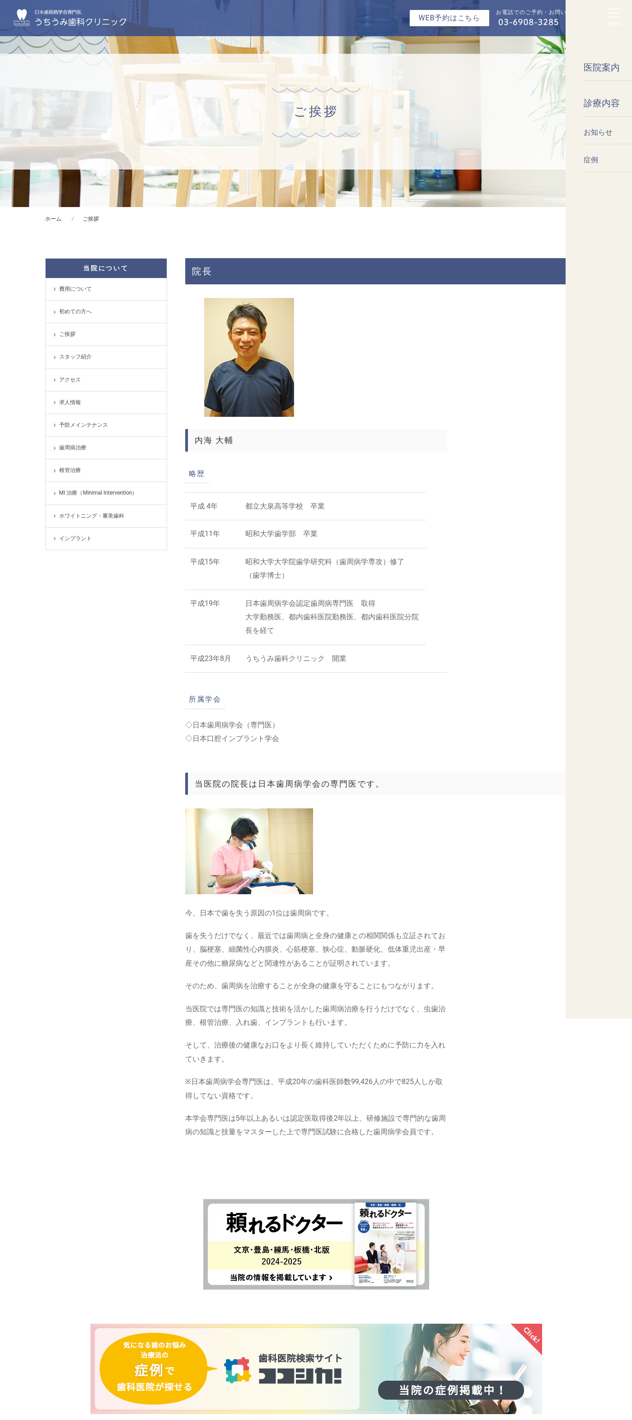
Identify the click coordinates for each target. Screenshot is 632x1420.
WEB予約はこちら (449, 18)
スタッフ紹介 (75, 357)
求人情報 (70, 402)
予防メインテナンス (83, 425)
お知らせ (72, 1269)
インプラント (75, 538)
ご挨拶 (67, 334)
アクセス (70, 380)
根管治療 (70, 470)
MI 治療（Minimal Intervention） (98, 493)
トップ (69, 1252)
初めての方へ (75, 311)
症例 (66, 1286)
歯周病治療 (72, 447)
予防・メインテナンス (356, 1252)
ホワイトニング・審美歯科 (91, 516)
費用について (75, 289)
